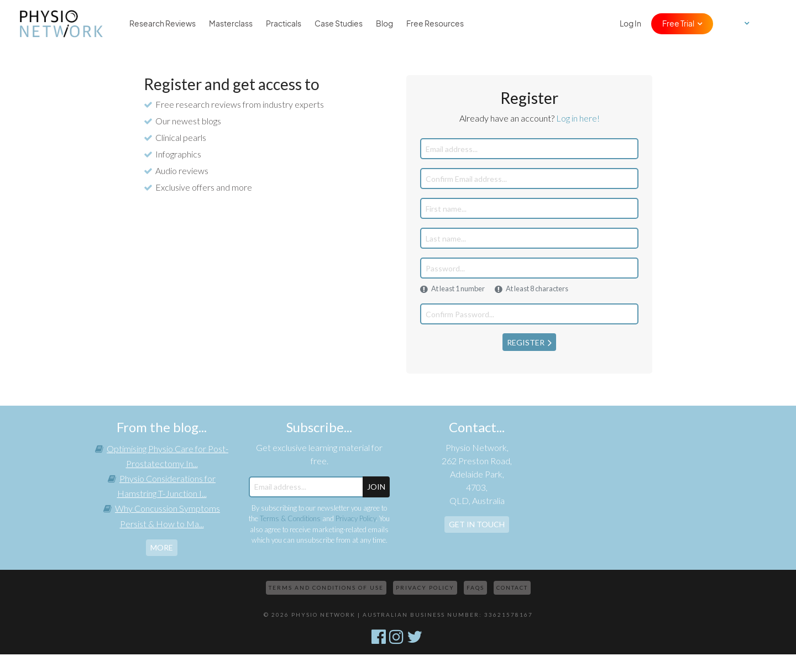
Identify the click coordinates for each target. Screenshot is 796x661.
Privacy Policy (356, 518)
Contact (512, 587)
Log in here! (578, 118)
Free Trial (678, 23)
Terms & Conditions (290, 518)
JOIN (376, 486)
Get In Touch (477, 524)
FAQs (475, 587)
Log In (630, 23)
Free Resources (435, 23)
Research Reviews (162, 23)
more (161, 547)
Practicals (283, 23)
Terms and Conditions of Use (326, 587)
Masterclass (231, 23)
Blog (384, 23)
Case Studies (339, 23)
